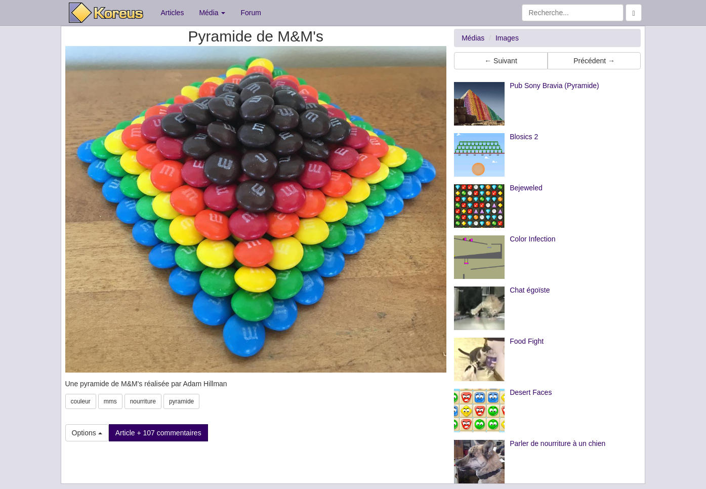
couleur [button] (81, 401)
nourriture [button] (143, 401)
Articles (172, 13)
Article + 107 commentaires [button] (158, 433)
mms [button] (110, 401)
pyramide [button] (181, 401)
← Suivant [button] (500, 61)
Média (212, 13)
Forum (250, 13)
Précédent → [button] (594, 61)
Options (87, 433)
